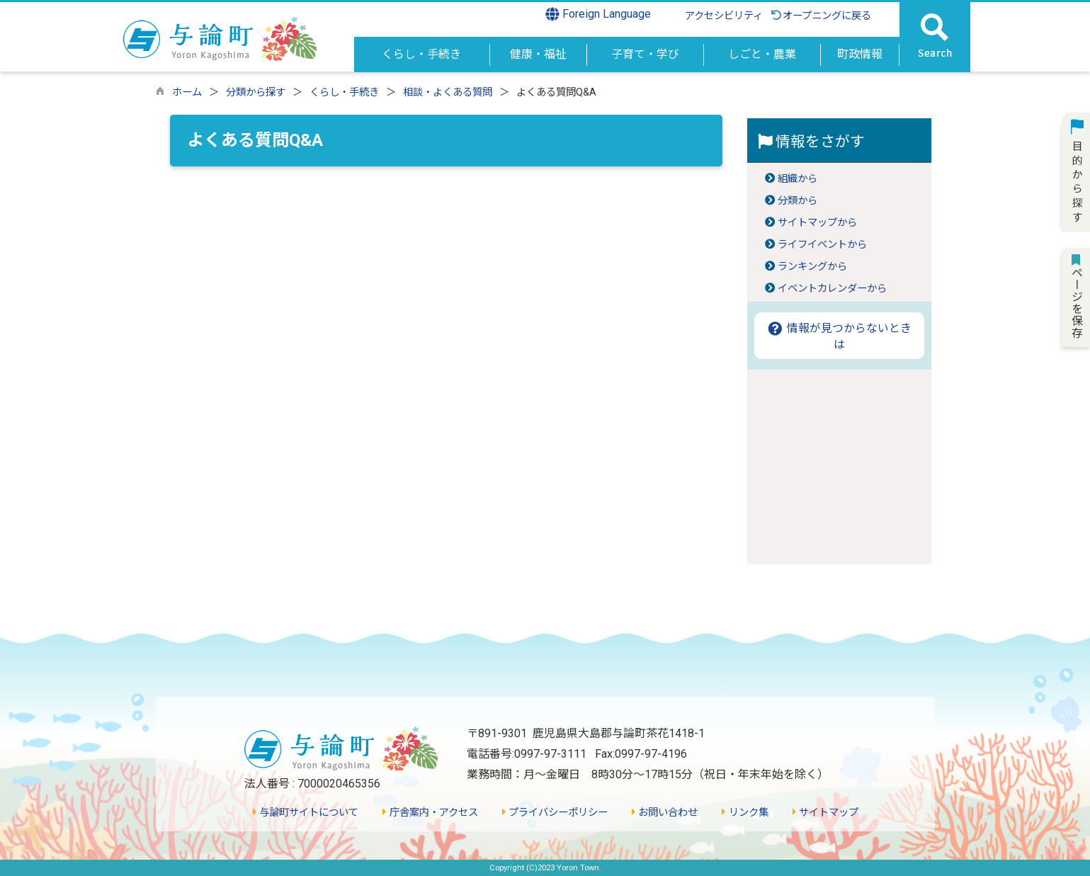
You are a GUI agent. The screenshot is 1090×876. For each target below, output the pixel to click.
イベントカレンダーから (832, 289)
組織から (797, 179)
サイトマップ (825, 813)
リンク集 (745, 813)
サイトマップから (817, 223)
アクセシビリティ (724, 16)
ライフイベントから (822, 245)
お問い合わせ (665, 813)
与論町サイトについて (305, 813)
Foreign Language (598, 14)
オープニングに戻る (820, 16)
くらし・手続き (344, 92)
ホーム (187, 92)
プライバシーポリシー (555, 813)
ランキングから (812, 267)
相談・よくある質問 (447, 92)
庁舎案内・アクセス (429, 813)
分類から (797, 201)
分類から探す (255, 92)
